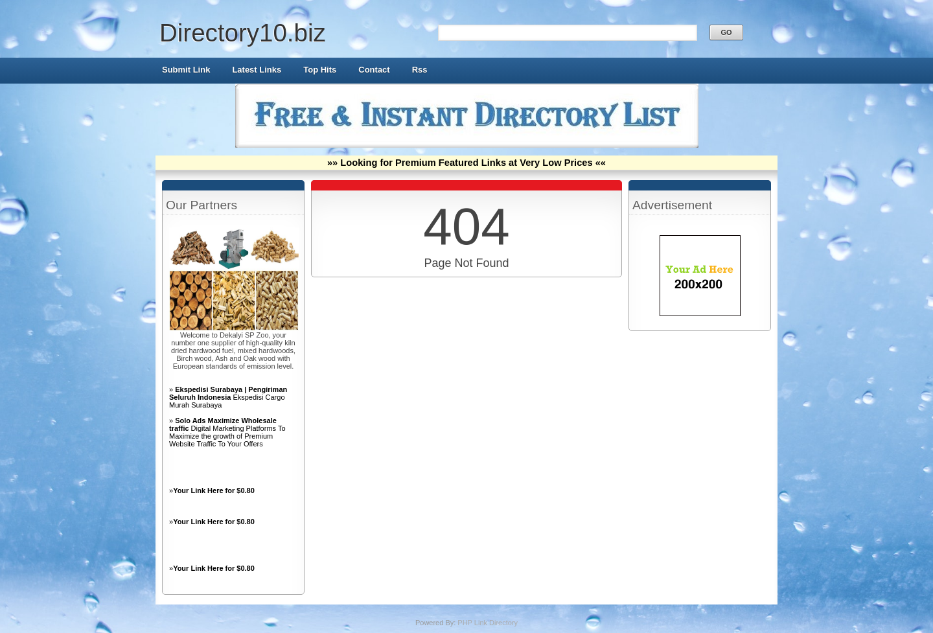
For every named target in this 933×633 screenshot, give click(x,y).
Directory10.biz (242, 33)
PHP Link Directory (487, 623)
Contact (373, 70)
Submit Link (186, 70)
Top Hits (319, 70)
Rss (420, 70)
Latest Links (256, 70)
